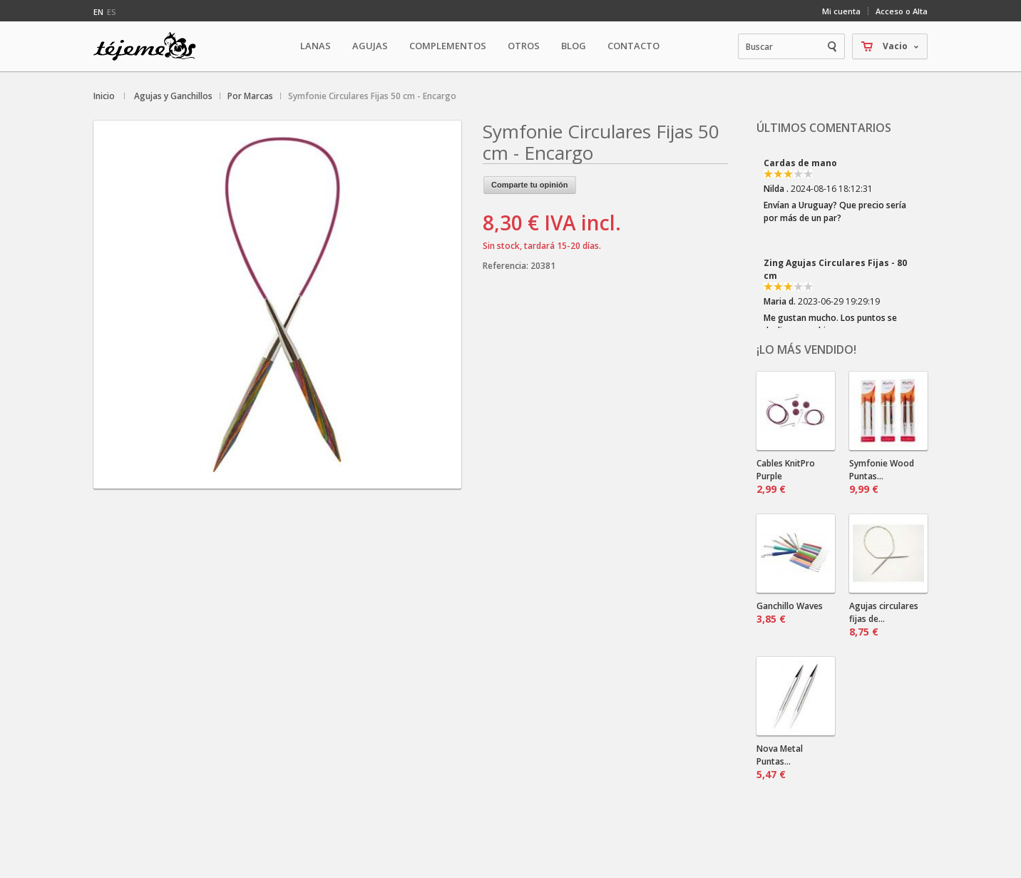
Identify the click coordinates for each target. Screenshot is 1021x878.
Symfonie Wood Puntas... (881, 476)
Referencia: (506, 266)
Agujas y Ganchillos (173, 96)
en (98, 11)
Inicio (104, 96)
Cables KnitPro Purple (785, 476)
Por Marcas (250, 96)
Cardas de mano (800, 163)
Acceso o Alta (902, 11)
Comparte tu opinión (529, 184)
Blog (573, 45)
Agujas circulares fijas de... (883, 619)
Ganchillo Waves (789, 613)
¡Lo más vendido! (806, 349)
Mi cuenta (841, 11)
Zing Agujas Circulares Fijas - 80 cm (835, 269)
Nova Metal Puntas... (779, 761)
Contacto (633, 45)
